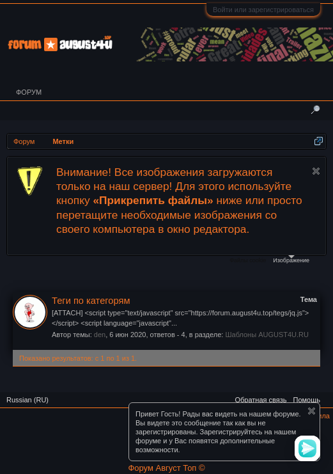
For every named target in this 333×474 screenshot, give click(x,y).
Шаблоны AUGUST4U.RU (267, 334)
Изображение (291, 259)
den (99, 334)
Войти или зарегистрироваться (263, 9)
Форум (29, 92)
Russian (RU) (27, 400)
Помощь (307, 400)
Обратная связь (260, 400)
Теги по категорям (91, 301)
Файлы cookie (247, 260)
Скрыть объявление (316, 171)
